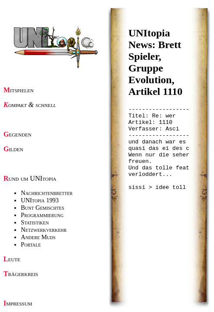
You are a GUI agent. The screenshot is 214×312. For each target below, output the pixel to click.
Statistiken (35, 222)
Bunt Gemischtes (42, 207)
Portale (31, 244)
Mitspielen (18, 90)
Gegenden (17, 134)
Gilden (13, 149)
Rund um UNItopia (29, 178)
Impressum (17, 303)
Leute (11, 259)
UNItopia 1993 (40, 200)
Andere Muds (38, 237)
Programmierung (42, 214)
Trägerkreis (20, 273)
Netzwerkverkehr (43, 229)
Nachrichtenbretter (46, 192)
